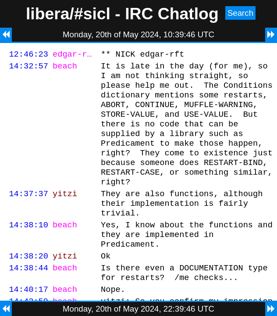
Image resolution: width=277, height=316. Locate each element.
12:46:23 (28, 55)
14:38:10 (28, 248)
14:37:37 (28, 213)
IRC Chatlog (172, 13)
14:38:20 (28, 283)
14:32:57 (28, 68)
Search (240, 13)
